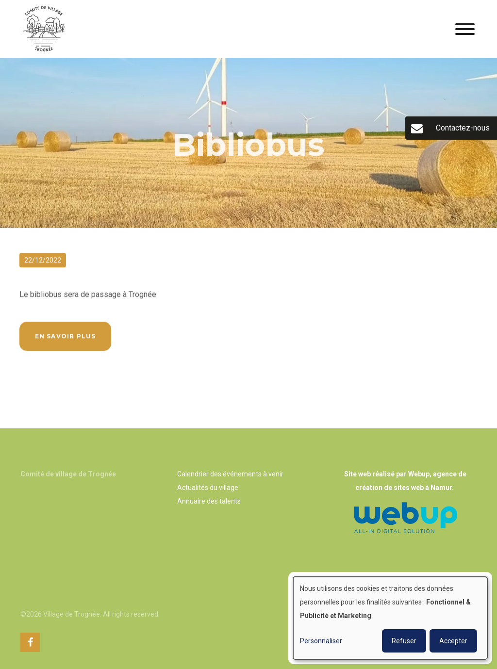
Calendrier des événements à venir (230, 474)
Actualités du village (207, 487)
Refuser (404, 641)
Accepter (453, 641)
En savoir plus (65, 337)
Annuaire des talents (209, 501)
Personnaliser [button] (321, 641)
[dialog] (390, 618)
